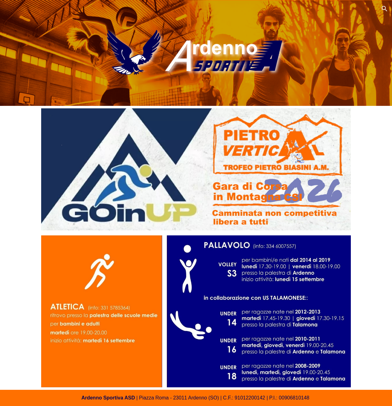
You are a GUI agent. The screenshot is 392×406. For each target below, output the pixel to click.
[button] (384, 8)
